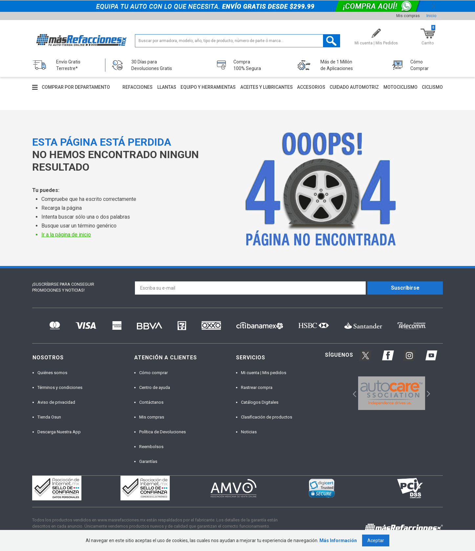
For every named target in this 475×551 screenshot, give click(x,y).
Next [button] (427, 393)
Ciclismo (432, 87)
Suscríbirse (405, 288)
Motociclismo (400, 87)
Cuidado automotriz (354, 87)
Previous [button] (352, 393)
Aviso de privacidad (56, 402)
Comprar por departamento (76, 87)
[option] (391, 393)
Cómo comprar (153, 372)
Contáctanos (151, 402)
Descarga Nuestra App (59, 431)
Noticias (249, 431)
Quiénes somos (52, 372)
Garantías (148, 461)
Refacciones (137, 87)
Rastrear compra (256, 387)
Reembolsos (151, 446)
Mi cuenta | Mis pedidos (263, 372)
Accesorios (311, 87)
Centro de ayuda (154, 387)
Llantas (166, 87)
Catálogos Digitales (259, 402)
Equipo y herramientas (208, 87)
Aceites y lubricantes (266, 87)
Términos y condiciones (59, 387)
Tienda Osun (49, 417)
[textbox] (237, 40)
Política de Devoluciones (162, 431)
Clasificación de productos (266, 417)
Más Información (338, 540)
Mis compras (408, 15)
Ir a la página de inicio (66, 234)
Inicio (431, 15)
